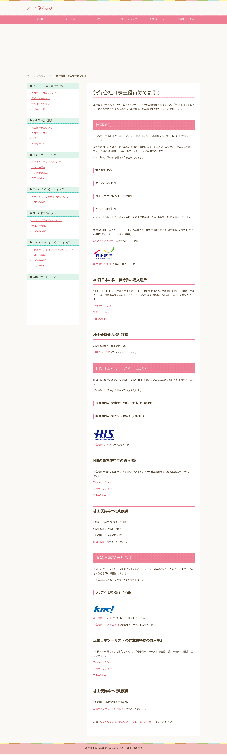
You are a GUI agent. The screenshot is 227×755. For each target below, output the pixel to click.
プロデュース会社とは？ (44, 94)
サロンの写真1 (39, 227)
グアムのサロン (39, 179)
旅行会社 (36, 139)
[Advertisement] (113, 50)
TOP (40, 76)
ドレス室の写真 (39, 174)
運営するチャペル (40, 99)
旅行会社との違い (40, 105)
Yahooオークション (103, 307)
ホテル (99, 20)
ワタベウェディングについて (46, 163)
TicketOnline (99, 320)
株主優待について (102, 265)
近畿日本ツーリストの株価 (107, 709)
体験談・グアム (186, 20)
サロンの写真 (38, 168)
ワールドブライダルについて (46, 221)
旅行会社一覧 (38, 110)
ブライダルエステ (128, 20)
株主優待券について (41, 128)
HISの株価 (98, 543)
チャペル (70, 20)
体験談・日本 (157, 20)
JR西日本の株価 (101, 353)
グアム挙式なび (45, 8)
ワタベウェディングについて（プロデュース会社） (126, 723)
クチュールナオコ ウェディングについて (52, 250)
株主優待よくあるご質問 (106, 625)
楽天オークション (102, 313)
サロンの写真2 (39, 232)
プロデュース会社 (40, 134)
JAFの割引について (103, 242)
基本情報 (41, 20)
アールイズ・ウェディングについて (49, 197)
